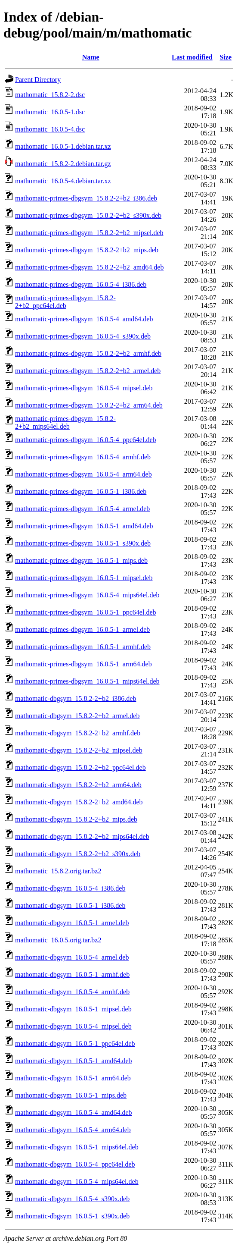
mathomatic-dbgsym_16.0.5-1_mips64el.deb (77, 1147)
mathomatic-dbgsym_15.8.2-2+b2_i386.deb (75, 698)
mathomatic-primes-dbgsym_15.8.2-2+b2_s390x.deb (88, 215)
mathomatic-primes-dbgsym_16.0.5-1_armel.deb (82, 629)
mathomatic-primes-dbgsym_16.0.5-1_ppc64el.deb (85, 612)
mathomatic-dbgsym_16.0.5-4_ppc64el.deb (75, 1164)
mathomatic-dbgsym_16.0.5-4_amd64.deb (73, 1112)
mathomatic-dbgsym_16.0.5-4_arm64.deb (73, 1129)
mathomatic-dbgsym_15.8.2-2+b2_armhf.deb (77, 733)
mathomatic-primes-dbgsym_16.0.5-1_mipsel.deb (84, 577)
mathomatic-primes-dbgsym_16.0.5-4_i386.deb (80, 284)
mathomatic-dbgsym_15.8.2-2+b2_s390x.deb (77, 853)
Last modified (192, 57)
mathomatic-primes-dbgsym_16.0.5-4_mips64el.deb (87, 595)
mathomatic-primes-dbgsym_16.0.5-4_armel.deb (82, 508)
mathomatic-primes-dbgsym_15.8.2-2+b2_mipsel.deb (89, 232)
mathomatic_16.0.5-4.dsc (50, 129)
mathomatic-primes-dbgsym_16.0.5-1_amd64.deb (84, 526)
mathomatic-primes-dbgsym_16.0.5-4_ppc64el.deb (85, 439)
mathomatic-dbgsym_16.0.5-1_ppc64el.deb (75, 1043)
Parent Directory (38, 79)
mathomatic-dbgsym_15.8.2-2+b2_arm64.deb (78, 784)
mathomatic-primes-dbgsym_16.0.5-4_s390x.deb (83, 336)
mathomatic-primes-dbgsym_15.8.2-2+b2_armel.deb (88, 370)
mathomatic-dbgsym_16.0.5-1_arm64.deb (73, 1078)
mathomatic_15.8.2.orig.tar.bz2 (58, 871)
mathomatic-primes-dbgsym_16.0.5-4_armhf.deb (83, 457)
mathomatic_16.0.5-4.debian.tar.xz (63, 181)
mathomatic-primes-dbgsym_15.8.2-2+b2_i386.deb (86, 198)
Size (225, 57)
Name (90, 57)
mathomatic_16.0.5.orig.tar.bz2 (58, 940)
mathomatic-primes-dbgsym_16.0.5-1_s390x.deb (83, 543)
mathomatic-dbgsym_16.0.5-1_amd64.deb (73, 1060)
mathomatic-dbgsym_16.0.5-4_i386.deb (70, 888)
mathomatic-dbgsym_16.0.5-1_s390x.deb (72, 1216)
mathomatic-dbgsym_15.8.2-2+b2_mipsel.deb (78, 750)
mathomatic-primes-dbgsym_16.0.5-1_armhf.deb (83, 646)
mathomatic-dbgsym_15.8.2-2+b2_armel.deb (77, 715)
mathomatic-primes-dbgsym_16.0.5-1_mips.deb (81, 560)
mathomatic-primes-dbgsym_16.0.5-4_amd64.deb (84, 319)
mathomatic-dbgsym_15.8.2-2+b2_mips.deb (76, 819)
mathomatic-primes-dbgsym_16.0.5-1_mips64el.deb (87, 681)
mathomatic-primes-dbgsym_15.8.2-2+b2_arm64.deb (89, 405)
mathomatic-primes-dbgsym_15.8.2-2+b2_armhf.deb (88, 353)
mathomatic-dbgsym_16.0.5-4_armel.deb (72, 957)
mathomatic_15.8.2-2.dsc (50, 94)
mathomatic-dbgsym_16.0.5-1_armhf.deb (72, 974)
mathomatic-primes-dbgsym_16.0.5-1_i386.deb (80, 491)
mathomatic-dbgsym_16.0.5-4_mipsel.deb (73, 1026)
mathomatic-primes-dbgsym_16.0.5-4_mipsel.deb (84, 388)
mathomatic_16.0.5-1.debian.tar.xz (63, 146)
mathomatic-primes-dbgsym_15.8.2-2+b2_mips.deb (86, 250)
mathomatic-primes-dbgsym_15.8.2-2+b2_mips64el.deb (65, 422)
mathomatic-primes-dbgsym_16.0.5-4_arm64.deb (83, 474)
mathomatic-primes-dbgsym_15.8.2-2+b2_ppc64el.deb (65, 301)
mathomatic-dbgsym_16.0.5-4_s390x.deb (72, 1198)
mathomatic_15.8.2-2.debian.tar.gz (63, 163)
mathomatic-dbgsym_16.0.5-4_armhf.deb (72, 991)
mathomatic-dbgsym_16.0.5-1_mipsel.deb (73, 1009)
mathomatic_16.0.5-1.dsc (50, 112)
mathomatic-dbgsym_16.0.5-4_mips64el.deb (77, 1181)
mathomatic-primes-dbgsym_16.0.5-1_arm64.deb (83, 664)
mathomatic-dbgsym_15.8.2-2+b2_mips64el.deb (82, 836)
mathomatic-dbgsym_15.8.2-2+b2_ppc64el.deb (80, 767)
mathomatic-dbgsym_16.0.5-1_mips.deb (71, 1095)
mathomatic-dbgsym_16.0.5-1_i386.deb (70, 905)
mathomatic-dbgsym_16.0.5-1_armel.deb (72, 922)
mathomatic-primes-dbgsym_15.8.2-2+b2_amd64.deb (89, 267)
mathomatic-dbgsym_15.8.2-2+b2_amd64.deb (79, 802)
